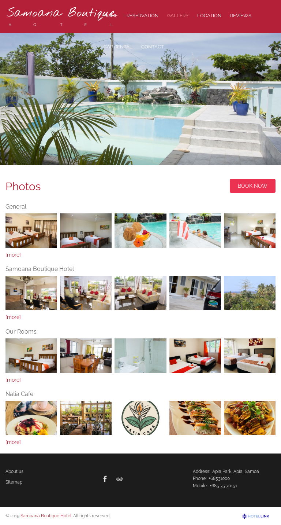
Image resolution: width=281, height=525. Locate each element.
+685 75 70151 (223, 485)
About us (14, 471)
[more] (13, 255)
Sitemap (13, 482)
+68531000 (219, 478)
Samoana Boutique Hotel (45, 515)
